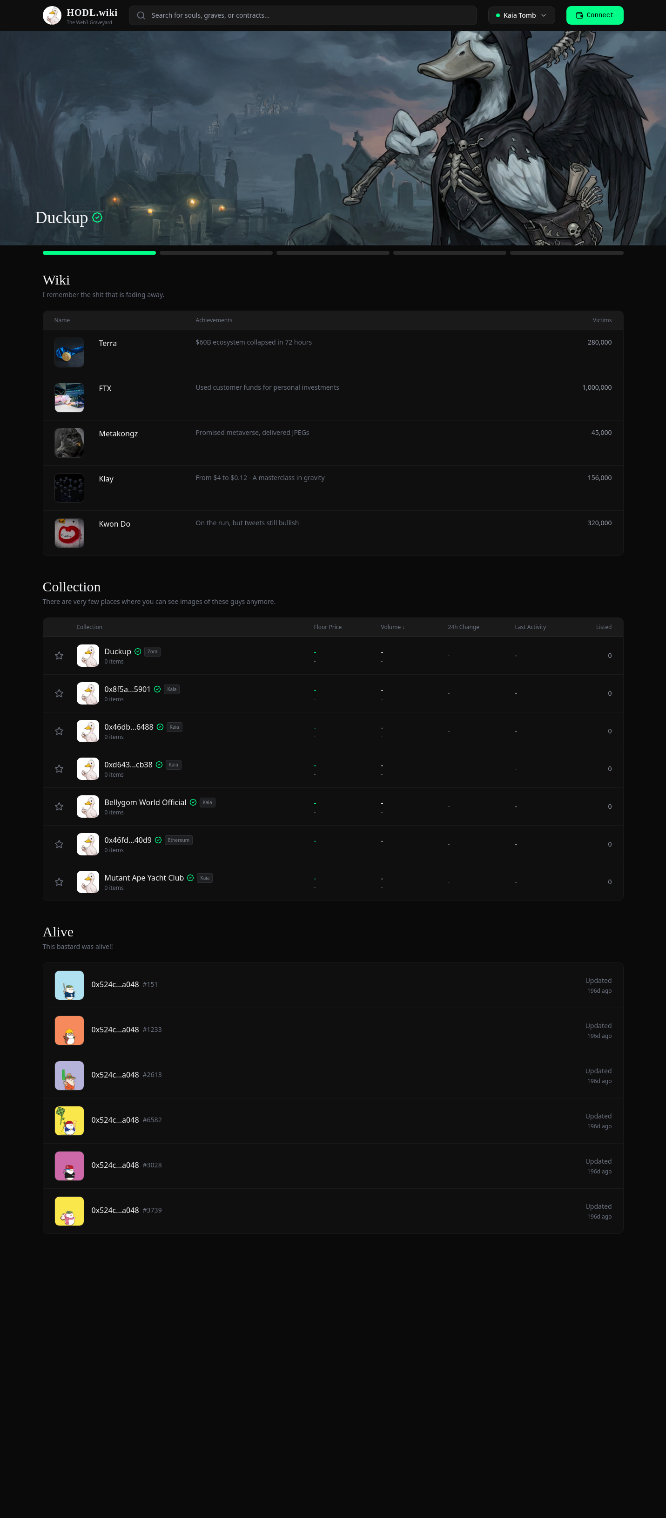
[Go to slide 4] (449, 253)
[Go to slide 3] (333, 253)
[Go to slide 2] (216, 253)
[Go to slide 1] (99, 253)
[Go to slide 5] (566, 253)
